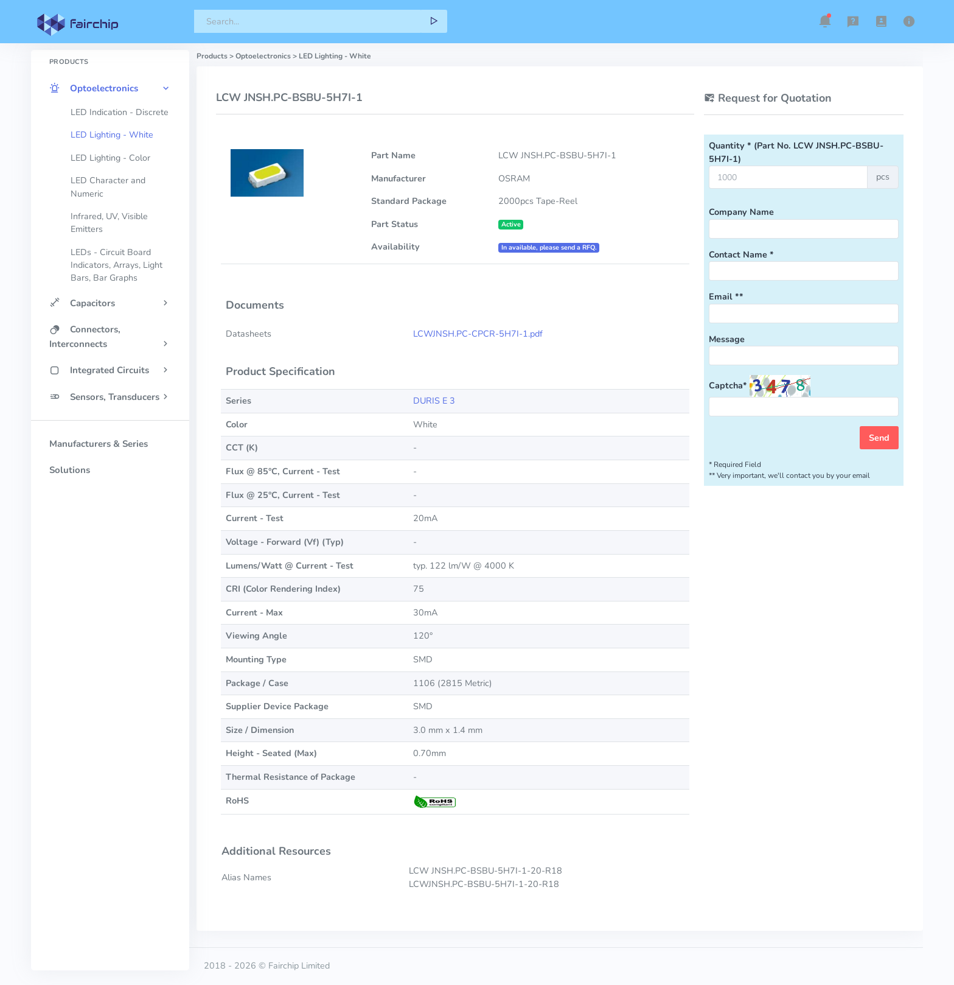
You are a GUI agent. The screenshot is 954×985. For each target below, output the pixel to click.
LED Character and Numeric (108, 187)
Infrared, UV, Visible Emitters (109, 223)
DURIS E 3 (434, 400)
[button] (825, 21)
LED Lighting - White (112, 135)
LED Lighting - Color (110, 158)
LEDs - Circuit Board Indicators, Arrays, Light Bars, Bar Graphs (116, 265)
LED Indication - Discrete (120, 112)
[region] (110, 489)
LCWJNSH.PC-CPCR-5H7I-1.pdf (478, 334)
